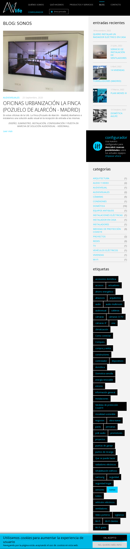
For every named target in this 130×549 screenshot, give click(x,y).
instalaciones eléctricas (108, 215)
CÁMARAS (98, 196)
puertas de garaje (104, 445)
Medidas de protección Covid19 (107, 230)
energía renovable (104, 379)
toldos (98, 495)
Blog (101, 4)
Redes (96, 241)
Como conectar (103, 335)
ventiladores (101, 508)
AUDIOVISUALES (11, 97)
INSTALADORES (101, 224)
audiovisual (100, 187)
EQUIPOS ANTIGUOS (103, 210)
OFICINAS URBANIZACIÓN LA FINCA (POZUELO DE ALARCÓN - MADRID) (42, 106)
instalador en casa (104, 219)
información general (105, 392)
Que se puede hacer (105, 458)
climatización (101, 329)
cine (113, 323)
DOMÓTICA (99, 205)
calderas (115, 310)
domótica (100, 367)
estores (99, 386)
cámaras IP (100, 323)
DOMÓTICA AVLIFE (116, 115)
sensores (99, 489)
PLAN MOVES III (119, 93)
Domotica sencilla (104, 373)
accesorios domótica (105, 279)
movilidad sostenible (105, 414)
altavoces (100, 297)
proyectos (100, 439)
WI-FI (95, 259)
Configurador (35, 12)
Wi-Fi (97, 521)
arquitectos (115, 297)
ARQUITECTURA (101, 178)
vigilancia (119, 514)
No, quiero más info (110, 545)
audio (98, 304)
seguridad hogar (103, 483)
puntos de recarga (104, 451)
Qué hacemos (57, 4)
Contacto (116, 4)
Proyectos (99, 236)
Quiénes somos (36, 4)
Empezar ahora (113, 155)
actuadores (113, 285)
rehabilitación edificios (106, 470)
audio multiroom (114, 304)
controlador (101, 360)
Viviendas (98, 254)
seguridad (114, 477)
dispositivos (117, 360)
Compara (99, 342)
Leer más (7, 131)
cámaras (99, 316)
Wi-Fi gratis (100, 527)
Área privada (60, 11)
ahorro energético (104, 291)
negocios (99, 420)
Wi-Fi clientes (111, 521)
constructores (102, 354)
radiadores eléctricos (105, 464)
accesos (99, 285)
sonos (112, 489)
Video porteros (102, 514)
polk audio (100, 433)
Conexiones (100, 201)
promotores (116, 433)
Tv (94, 245)
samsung (99, 477)
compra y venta (103, 348)
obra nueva (114, 420)
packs (98, 426)
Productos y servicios (81, 4)
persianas (110, 426)
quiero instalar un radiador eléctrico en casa (109, 36)
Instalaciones (101, 398)
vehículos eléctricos (105, 250)
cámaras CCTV (116, 316)
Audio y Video (101, 182)
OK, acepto (109, 538)
